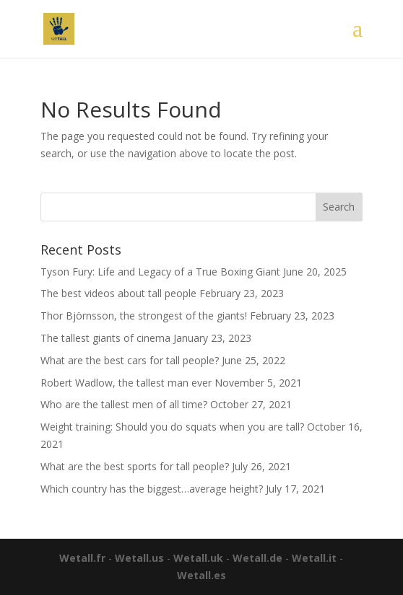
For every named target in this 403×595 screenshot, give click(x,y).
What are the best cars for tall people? (129, 360)
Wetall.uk (198, 558)
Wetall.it (314, 558)
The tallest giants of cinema (105, 338)
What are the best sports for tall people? (134, 466)
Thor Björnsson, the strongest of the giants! (143, 315)
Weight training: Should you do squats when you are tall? (172, 426)
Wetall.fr (82, 558)
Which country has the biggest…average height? (151, 488)
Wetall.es (201, 575)
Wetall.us (139, 558)
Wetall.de (257, 558)
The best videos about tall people (118, 293)
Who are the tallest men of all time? (123, 404)
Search (339, 206)
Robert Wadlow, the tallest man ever (126, 382)
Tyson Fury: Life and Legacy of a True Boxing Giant (160, 271)
